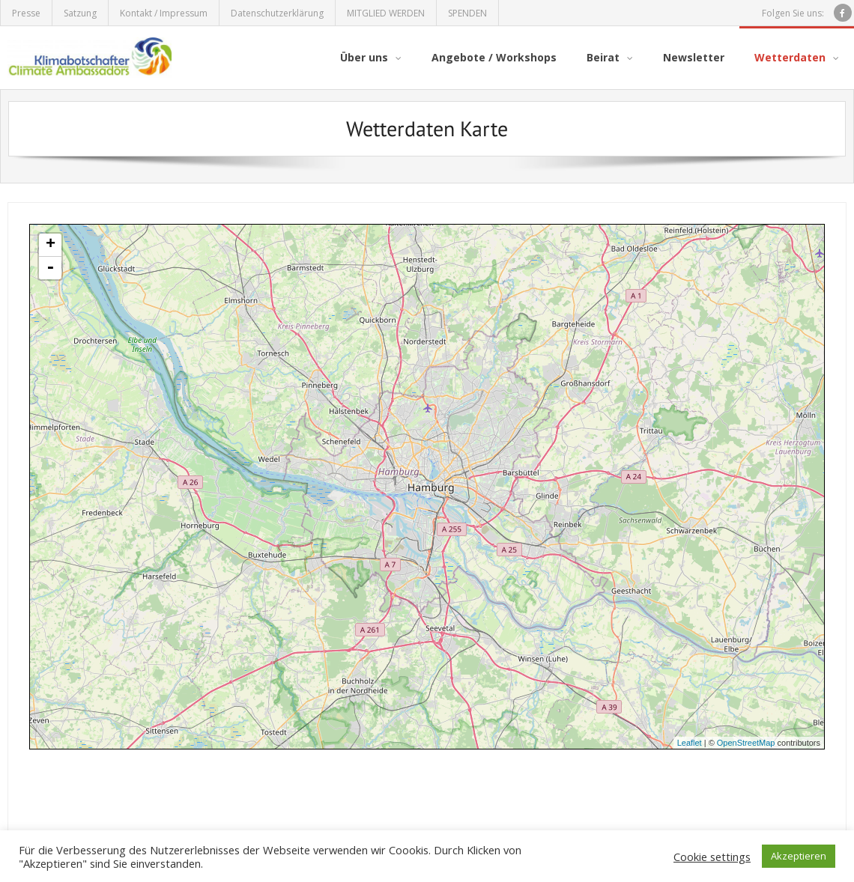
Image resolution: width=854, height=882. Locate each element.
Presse (26, 13)
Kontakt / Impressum (164, 13)
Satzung (80, 13)
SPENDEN (467, 13)
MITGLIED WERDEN (386, 13)
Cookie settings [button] (712, 856)
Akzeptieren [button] (798, 856)
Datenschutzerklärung (277, 13)
